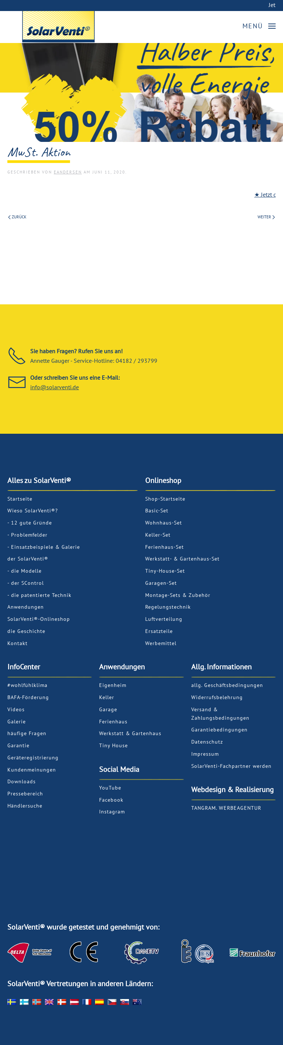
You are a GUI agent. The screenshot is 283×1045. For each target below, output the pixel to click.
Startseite (19, 498)
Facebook (111, 800)
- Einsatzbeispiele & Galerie (43, 547)
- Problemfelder (27, 535)
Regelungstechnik (168, 607)
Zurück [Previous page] (17, 216)
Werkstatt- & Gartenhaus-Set (182, 558)
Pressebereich (25, 793)
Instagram (112, 811)
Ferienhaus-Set (164, 547)
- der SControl (25, 583)
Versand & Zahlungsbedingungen (220, 713)
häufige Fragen (26, 733)
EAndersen (68, 172)
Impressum (205, 754)
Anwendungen (25, 607)
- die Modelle (24, 571)
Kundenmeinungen (31, 769)
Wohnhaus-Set (163, 522)
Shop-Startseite (165, 498)
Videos (16, 709)
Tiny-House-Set (165, 571)
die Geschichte (26, 631)
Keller (106, 697)
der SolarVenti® (27, 558)
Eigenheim (112, 685)
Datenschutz (207, 741)
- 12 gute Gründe (29, 522)
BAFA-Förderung (28, 697)
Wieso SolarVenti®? (32, 510)
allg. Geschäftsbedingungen (227, 685)
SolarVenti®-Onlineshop (38, 619)
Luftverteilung (163, 619)
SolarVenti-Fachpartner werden (231, 766)
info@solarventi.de (54, 387)
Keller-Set (158, 535)
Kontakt (17, 643)
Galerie (16, 721)
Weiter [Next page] (266, 216)
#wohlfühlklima (27, 685)
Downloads (21, 781)
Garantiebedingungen (219, 729)
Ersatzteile (159, 631)
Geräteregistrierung (33, 757)
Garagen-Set (161, 583)
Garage (108, 709)
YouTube (110, 787)
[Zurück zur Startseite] (92, 28)
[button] (259, 26)
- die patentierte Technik (39, 595)
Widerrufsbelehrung (217, 697)
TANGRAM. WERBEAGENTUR (226, 808)
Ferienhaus (113, 721)
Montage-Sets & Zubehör (177, 595)
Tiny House (113, 745)
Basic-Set (156, 510)
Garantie (18, 745)
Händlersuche (24, 805)
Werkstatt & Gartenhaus (130, 733)
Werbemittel (161, 643)
